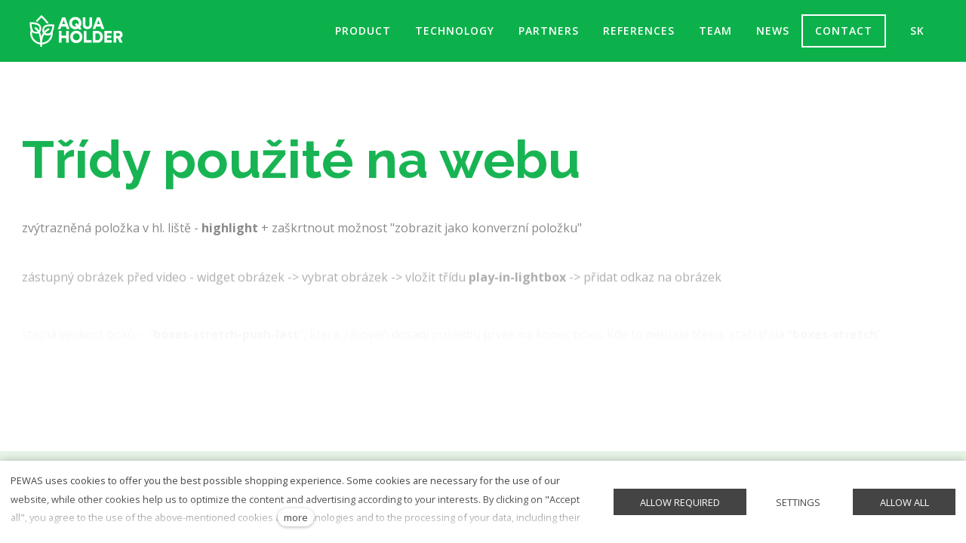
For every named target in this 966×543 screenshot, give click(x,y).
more (296, 517)
